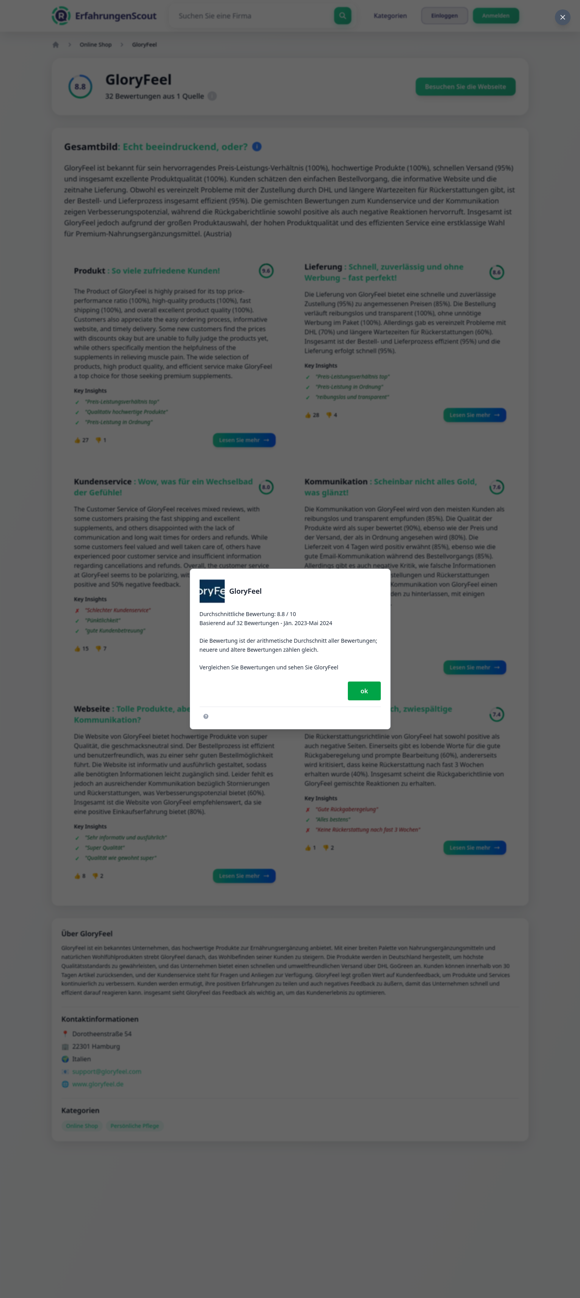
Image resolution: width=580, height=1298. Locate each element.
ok (364, 691)
